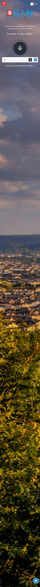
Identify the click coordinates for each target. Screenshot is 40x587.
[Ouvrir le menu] (4, 3)
